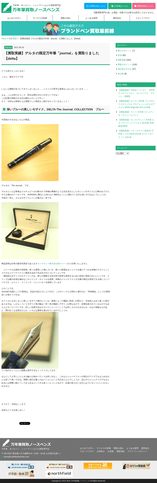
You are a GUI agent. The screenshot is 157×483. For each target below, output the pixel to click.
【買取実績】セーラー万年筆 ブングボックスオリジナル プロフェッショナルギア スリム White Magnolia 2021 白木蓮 (136, 104)
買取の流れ (66, 18)
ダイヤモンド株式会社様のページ (52, 263)
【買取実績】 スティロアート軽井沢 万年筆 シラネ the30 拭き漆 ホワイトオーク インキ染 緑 (136, 134)
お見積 (111, 451)
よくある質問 (91, 18)
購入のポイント (125, 50)
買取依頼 (120, 451)
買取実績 (8, 47)
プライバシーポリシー (137, 451)
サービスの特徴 (40, 18)
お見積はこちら (119, 6)
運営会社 (117, 18)
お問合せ (101, 451)
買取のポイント (125, 64)
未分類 (121, 74)
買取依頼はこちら (143, 6)
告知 (120, 55)
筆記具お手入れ (125, 69)
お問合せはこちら (95, 6)
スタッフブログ (143, 18)
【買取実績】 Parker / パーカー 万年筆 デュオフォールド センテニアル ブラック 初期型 (137, 93)
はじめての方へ (14, 18)
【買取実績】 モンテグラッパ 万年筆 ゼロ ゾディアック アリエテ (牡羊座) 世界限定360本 (136, 123)
